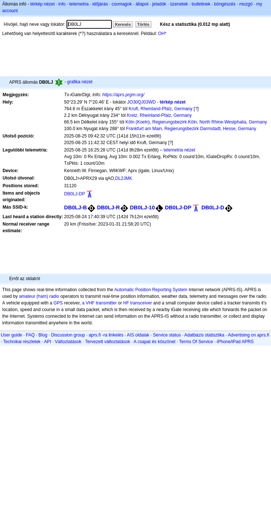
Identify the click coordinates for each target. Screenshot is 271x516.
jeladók (159, 4)
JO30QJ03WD (141, 102)
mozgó (246, 4)
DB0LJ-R (108, 207)
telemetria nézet (179, 150)
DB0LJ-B (75, 207)
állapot (142, 4)
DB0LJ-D (212, 207)
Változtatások (68, 341)
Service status (167, 335)
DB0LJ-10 (142, 207)
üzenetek (179, 4)
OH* (162, 33)
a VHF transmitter (99, 303)
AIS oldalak (138, 335)
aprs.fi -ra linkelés (106, 335)
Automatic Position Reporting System (150, 289)
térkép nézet (42, 4)
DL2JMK (123, 178)
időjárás (100, 4)
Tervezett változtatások (107, 341)
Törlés (143, 24)
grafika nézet (80, 81)
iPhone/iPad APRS (235, 341)
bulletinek (201, 4)
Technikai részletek (21, 341)
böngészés (225, 4)
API (47, 341)
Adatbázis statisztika (204, 335)
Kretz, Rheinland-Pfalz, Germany (159, 115)
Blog (42, 335)
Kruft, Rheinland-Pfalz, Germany (160, 108)
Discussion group (68, 335)
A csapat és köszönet (154, 341)
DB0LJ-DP (74, 193)
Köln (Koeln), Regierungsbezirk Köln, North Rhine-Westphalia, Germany (196, 122)
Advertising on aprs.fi (248, 335)
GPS (58, 303)
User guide (11, 335)
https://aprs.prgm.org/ (123, 94)
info (61, 4)
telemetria (79, 4)
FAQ (30, 335)
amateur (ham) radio (39, 296)
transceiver (141, 303)
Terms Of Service (196, 341)
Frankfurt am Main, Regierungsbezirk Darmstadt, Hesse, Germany (191, 128)
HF (126, 303)
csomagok (122, 4)
